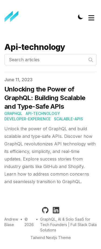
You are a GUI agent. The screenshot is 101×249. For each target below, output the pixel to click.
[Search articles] (50, 59)
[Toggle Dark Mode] (80, 16)
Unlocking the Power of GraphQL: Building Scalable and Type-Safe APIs (44, 97)
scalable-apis (68, 119)
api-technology (43, 113)
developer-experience (27, 119)
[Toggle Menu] (91, 16)
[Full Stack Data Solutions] (13, 17)
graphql (13, 113)
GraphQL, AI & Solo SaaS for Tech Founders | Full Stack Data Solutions (68, 224)
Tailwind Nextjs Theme (50, 237)
